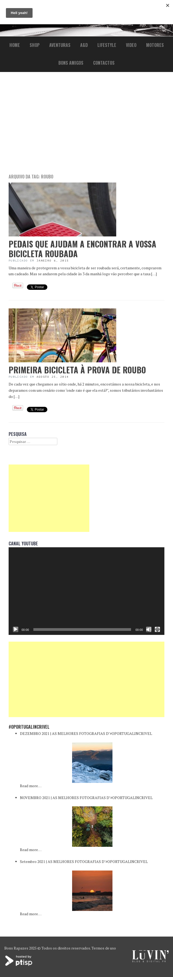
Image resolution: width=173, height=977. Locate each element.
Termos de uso (103, 948)
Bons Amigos (70, 63)
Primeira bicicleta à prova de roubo (77, 370)
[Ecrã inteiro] (157, 629)
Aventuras (59, 45)
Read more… (30, 785)
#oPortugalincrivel (29, 727)
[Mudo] (148, 629)
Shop (35, 45)
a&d (84, 45)
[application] (86, 591)
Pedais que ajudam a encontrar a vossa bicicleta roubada (82, 249)
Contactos (104, 63)
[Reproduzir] (15, 629)
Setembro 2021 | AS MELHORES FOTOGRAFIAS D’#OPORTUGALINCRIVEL (84, 861)
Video (131, 45)
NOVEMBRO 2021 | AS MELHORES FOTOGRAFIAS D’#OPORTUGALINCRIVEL (86, 797)
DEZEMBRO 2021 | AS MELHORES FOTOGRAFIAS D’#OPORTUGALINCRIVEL (86, 733)
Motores (155, 45)
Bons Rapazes (16, 948)
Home (14, 45)
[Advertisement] (86, 122)
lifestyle (106, 45)
